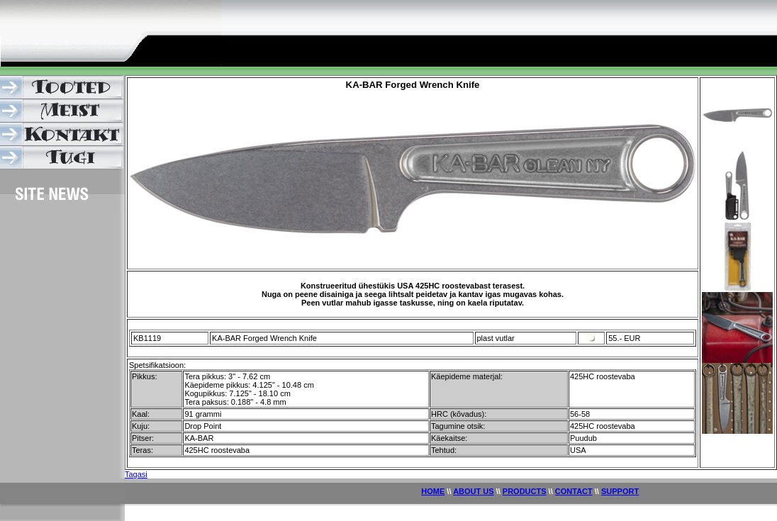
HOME (433, 491)
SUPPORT (620, 491)
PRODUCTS (525, 491)
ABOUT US (473, 491)
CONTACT (574, 491)
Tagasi (136, 474)
